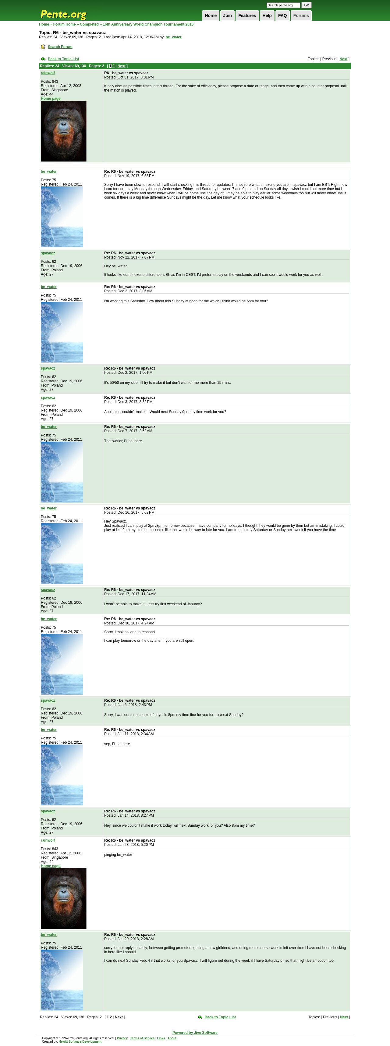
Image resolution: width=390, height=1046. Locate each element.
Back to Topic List (63, 59)
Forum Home (64, 24)
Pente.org (71, 10)
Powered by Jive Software (195, 1032)
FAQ (282, 15)
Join (227, 15)
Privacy (122, 1038)
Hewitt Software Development (79, 1041)
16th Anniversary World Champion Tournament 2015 (148, 24)
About (172, 1038)
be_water (174, 37)
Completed (89, 24)
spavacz (48, 253)
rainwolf (48, 73)
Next (343, 59)
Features (247, 15)
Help (267, 15)
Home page (51, 98)
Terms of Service (142, 1038)
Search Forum (60, 47)
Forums (301, 15)
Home (211, 15)
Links (161, 1038)
